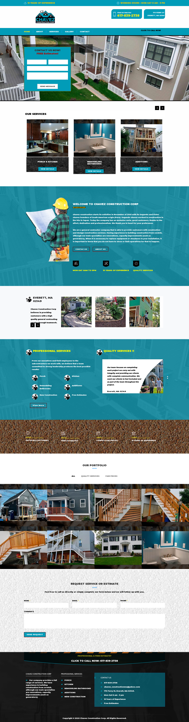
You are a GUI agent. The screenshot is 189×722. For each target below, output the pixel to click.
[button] (3, 68)
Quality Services (90, 476)
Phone (124, 601)
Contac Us (81, 249)
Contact (85, 32)
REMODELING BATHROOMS (76, 688)
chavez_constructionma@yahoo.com (120, 687)
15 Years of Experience (113, 699)
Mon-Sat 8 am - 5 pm (112, 695)
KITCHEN (67, 684)
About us (100, 249)
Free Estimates (110, 703)
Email (75, 601)
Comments (29, 611)
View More (38, 405)
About (39, 32)
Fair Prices (111, 476)
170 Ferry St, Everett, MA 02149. (118, 691)
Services (54, 32)
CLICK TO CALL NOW (151, 30)
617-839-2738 (128, 15)
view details (47, 169)
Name (27, 601)
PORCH (66, 680)
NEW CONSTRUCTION (73, 697)
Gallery (69, 32)
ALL (73, 476)
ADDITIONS (68, 692)
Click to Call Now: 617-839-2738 (94, 661)
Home (27, 32)
